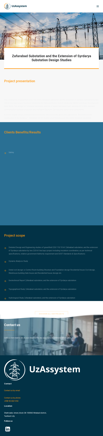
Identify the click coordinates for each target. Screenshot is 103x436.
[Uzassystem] (15, 6)
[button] (97, 6)
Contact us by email (12, 390)
